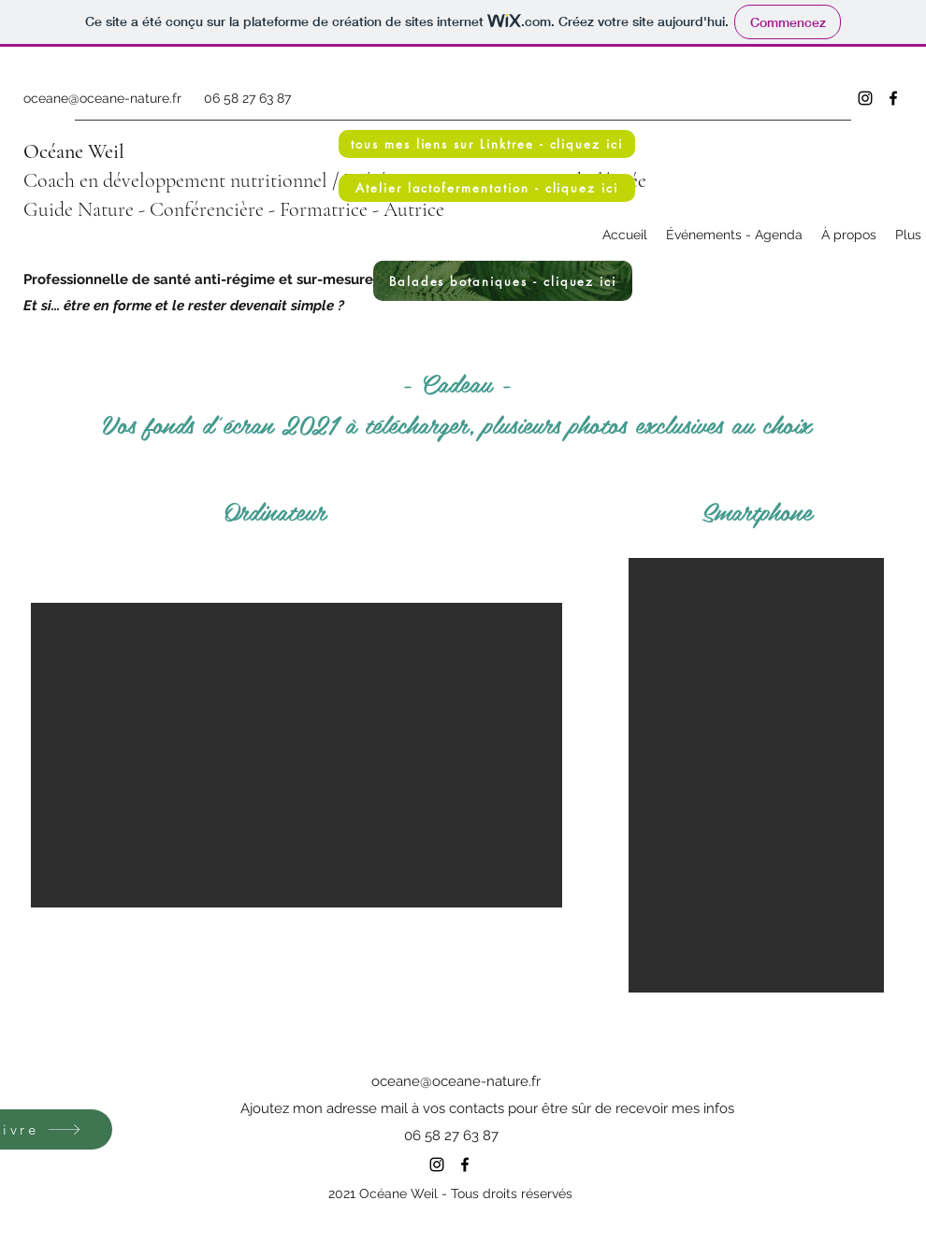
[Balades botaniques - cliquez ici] (502, 281)
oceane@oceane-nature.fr (102, 98)
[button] (296, 755)
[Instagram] (865, 98)
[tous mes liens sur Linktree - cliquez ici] (487, 144)
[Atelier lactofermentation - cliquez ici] (487, 188)
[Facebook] (893, 98)
